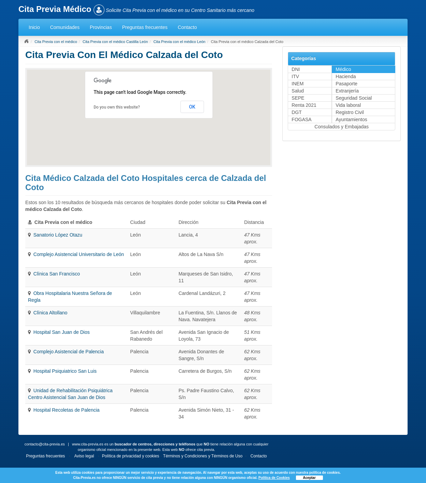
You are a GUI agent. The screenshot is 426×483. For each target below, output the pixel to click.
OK (192, 107)
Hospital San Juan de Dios (61, 332)
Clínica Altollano (50, 312)
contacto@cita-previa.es (45, 444)
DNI (296, 69)
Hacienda (346, 76)
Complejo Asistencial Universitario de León (78, 254)
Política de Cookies (274, 478)
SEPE (298, 98)
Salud (298, 91)
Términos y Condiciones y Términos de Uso (203, 456)
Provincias (101, 27)
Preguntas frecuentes (145, 27)
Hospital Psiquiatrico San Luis (65, 371)
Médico (343, 69)
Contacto (187, 27)
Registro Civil (350, 112)
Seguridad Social (354, 98)
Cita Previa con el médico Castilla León (115, 42)
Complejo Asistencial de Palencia (68, 351)
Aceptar (309, 478)
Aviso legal (84, 456)
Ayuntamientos (351, 119)
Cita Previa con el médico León (179, 42)
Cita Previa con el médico (55, 42)
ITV (295, 76)
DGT (297, 112)
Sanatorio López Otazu (57, 235)
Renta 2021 (304, 105)
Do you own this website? (117, 107)
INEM (297, 83)
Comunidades (65, 27)
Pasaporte (346, 83)
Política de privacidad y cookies (130, 456)
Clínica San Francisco (56, 273)
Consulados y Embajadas (341, 126)
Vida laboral (348, 105)
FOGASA (301, 119)
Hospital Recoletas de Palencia (66, 410)
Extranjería (347, 91)
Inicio (34, 27)
